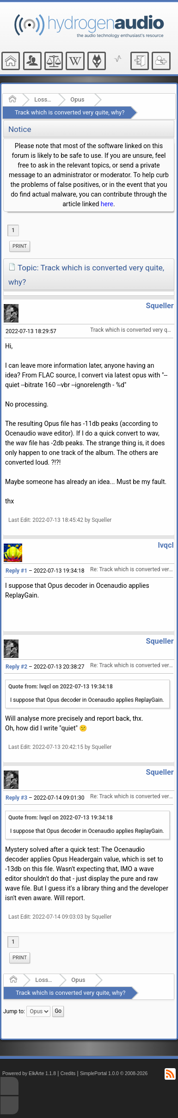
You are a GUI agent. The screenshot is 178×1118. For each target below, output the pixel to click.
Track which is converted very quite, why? (69, 112)
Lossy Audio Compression (43, 99)
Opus (77, 99)
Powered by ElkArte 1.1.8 (29, 1073)
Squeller (159, 305)
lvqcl (165, 545)
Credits (68, 1073)
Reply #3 (16, 798)
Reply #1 (16, 571)
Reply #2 (16, 667)
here (107, 204)
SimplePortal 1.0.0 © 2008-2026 (113, 1073)
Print (19, 246)
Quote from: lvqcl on (60, 686)
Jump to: (14, 1011)
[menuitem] (19, 246)
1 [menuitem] (13, 230)
